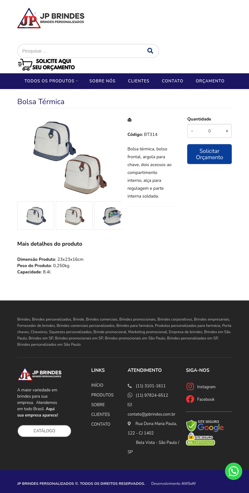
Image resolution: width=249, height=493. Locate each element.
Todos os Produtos (49, 81)
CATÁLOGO (44, 431)
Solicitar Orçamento (209, 154)
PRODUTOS (102, 395)
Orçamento (210, 81)
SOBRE (98, 405)
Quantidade (199, 119)
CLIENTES (100, 414)
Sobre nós (102, 81)
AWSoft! (189, 483)
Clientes (138, 81)
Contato (172, 81)
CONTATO (100, 424)
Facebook (206, 399)
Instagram (206, 387)
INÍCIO (97, 385)
